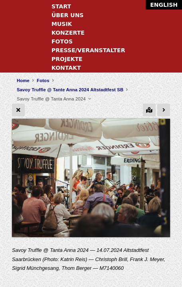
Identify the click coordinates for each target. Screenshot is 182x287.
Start (61, 6)
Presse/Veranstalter (88, 50)
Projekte (67, 59)
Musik (61, 24)
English (164, 5)
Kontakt (66, 68)
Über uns (67, 15)
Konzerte (68, 32)
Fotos (62, 41)
